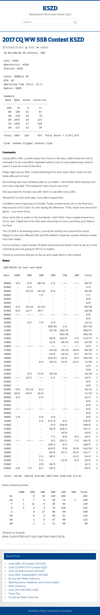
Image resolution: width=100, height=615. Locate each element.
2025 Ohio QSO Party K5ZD (23, 589)
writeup (44, 47)
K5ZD (50, 8)
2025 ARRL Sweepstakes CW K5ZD (28, 574)
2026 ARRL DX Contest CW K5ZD (27, 563)
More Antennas (17, 586)
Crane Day (14, 593)
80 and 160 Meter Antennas (24, 578)
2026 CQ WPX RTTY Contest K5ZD (27, 567)
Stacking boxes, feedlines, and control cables (33, 582)
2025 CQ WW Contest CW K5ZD (26, 571)
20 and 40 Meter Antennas (23, 597)
